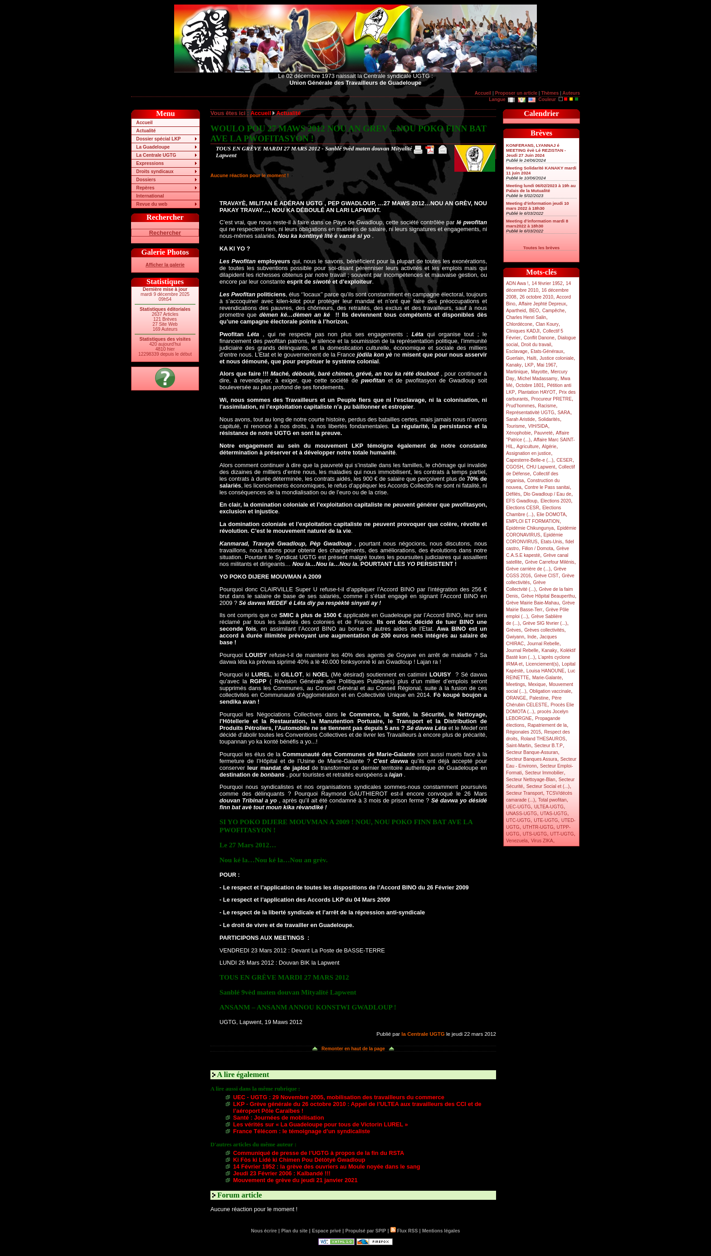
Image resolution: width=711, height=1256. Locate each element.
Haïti (531, 358)
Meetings (515, 684)
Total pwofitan (552, 799)
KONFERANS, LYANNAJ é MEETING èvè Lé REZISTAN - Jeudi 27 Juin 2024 (536, 150)
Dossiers (146, 179)
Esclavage (516, 351)
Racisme (547, 405)
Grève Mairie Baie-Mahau (532, 602)
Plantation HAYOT (536, 392)
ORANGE (516, 698)
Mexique (537, 684)
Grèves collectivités (544, 630)
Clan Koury (547, 324)
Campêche (553, 310)
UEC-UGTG (518, 806)
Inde (531, 636)
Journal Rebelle (543, 643)
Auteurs (571, 93)
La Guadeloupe (153, 147)
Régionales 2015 (523, 731)
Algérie (549, 446)
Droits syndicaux (154, 171)
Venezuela (517, 840)
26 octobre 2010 (536, 297)
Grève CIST (546, 575)
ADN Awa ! (517, 283)
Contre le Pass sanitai (547, 487)
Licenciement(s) (542, 664)
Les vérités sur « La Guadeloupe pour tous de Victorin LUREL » (320, 1124)
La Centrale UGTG (156, 155)
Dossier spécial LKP (158, 138)
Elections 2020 (556, 500)
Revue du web (151, 204)
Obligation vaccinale (550, 691)
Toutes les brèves (541, 247)
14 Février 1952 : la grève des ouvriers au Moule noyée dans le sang (326, 1166)
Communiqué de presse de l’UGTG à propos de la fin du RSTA (318, 1153)
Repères (145, 187)
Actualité (146, 130)
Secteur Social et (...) (548, 786)
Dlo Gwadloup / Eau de (547, 494)
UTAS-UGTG (553, 813)
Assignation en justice (528, 453)
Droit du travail (536, 344)
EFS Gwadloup (521, 500)
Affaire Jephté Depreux (542, 303)
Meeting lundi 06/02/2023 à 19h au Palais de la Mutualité (541, 188)
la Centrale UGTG (422, 1034)
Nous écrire (264, 1230)
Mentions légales (441, 1230)
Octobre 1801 (530, 385)
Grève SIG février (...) (545, 623)
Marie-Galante (547, 677)
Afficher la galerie (165, 264)
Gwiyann (515, 636)
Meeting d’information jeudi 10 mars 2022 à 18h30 (537, 206)
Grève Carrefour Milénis (550, 562)
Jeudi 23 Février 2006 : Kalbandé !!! (282, 1173)
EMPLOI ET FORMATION (533, 521)
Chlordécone (519, 324)
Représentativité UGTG (530, 412)
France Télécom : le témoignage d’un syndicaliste (301, 1131)
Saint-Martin (518, 745)
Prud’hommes (520, 405)
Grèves (513, 630)
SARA (564, 412)
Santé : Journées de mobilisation (278, 1117)
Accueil (483, 93)
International (150, 195)
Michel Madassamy (537, 378)
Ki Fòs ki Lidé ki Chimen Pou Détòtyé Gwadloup (299, 1159)
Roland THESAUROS (543, 738)
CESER (564, 460)
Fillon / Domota (537, 548)
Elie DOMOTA (550, 514)
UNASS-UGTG (521, 813)
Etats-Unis (551, 541)
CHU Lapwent (540, 466)
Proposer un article (516, 93)
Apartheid (516, 310)
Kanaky (513, 364)
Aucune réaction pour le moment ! (249, 175)
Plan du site (294, 1230)
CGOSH (514, 466)
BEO (534, 310)
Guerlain (515, 358)
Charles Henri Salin (526, 317)
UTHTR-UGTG (538, 827)
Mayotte (539, 371)
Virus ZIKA (542, 840)
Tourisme (515, 426)
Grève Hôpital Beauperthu (548, 596)
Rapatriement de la (547, 725)
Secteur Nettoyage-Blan (530, 779)
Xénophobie (518, 432)
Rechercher (165, 232)
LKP (529, 364)
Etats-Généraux (547, 351)
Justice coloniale (557, 358)
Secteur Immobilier (544, 772)
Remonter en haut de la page (353, 1048)
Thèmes (550, 93)
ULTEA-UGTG (549, 806)
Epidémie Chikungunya (530, 528)
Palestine (538, 698)
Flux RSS (404, 1230)
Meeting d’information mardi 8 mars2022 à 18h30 (537, 223)
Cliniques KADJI (523, 330)
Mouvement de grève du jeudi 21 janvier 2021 (295, 1180)
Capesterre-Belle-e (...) (529, 460)
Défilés (513, 494)
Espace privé (326, 1230)
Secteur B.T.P (548, 745)
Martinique (517, 371)
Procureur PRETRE (551, 398)
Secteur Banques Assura (531, 759)
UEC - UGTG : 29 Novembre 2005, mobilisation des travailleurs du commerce (338, 1097)
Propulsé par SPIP (366, 1230)
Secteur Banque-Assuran (532, 752)
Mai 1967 (546, 364)
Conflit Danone (539, 337)
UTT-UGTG (562, 833)
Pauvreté (543, 432)
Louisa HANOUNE (545, 670)
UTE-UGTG (546, 820)
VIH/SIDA (538, 426)
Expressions (150, 163)
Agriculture (527, 446)
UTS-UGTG (535, 833)
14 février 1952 (546, 283)
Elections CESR (522, 507)
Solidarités (549, 419)
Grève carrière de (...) (528, 568)
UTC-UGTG (518, 820)
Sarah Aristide (520, 419)
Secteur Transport (524, 793)
